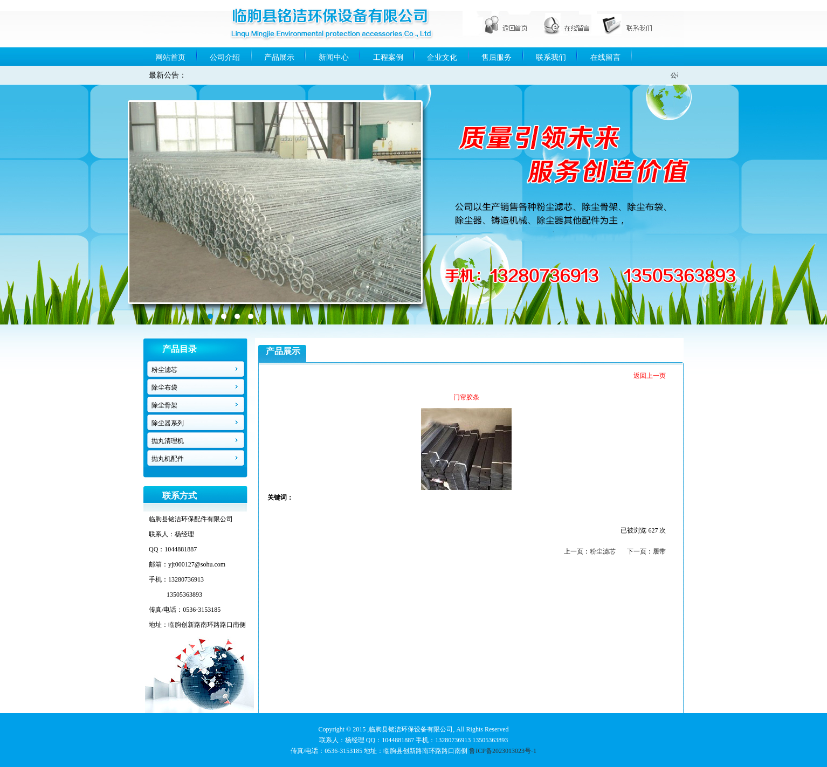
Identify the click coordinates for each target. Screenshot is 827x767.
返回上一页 (649, 375)
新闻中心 (334, 57)
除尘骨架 (164, 405)
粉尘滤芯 (164, 370)
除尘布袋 (164, 387)
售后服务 (496, 57)
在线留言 (605, 57)
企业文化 (442, 57)
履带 (659, 551)
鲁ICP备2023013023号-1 (502, 751)
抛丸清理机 (167, 441)
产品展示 (279, 57)
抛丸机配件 (167, 458)
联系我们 (551, 57)
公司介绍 (225, 57)
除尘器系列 (167, 423)
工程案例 (388, 57)
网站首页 (170, 57)
